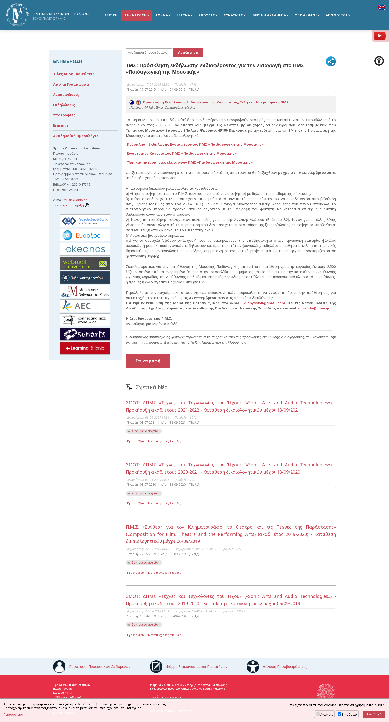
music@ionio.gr (75, 200)
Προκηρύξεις (136, 441)
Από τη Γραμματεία (71, 84)
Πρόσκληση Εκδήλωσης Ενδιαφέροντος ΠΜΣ (195, 144)
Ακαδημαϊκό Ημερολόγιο (75, 135)
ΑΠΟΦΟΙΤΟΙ (337, 15)
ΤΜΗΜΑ (161, 15)
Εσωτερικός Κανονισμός (181, 153)
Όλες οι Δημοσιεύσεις (73, 73)
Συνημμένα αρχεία (145, 431)
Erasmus (60, 125)
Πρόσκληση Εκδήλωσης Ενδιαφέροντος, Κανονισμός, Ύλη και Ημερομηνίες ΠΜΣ (209, 102)
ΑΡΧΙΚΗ (111, 15)
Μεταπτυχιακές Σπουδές (164, 441)
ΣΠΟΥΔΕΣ (207, 15)
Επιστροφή (148, 361)
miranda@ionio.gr (314, 308)
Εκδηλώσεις (64, 105)
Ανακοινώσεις (66, 94)
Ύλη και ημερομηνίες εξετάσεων (189, 162)
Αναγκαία (326, 714)
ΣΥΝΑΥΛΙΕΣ (233, 15)
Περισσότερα (13, 715)
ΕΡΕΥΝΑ (183, 15)
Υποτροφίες (64, 115)
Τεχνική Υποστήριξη (71, 205)
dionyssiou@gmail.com (264, 303)
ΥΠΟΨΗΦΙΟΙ (306, 15)
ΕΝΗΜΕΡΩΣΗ (136, 15)
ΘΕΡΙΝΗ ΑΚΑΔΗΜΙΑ (269, 15)
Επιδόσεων (349, 714)
